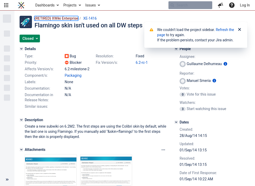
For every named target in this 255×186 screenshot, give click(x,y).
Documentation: (37, 88)
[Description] (21, 120)
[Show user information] (225, 64)
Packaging (73, 75)
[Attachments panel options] (163, 150)
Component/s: (36, 75)
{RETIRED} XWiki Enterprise (56, 18)
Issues (90, 5)
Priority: (31, 62)
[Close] (239, 29)
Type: (29, 56)
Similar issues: (36, 106)
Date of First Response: (198, 173)
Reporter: (187, 73)
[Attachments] (21, 149)
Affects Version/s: (39, 69)
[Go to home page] (21, 5)
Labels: (30, 82)
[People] (176, 49)
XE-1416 (90, 18)
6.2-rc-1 (142, 62)
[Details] (21, 49)
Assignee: (187, 57)
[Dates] (176, 122)
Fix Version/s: (107, 62)
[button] (6, 5)
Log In (245, 5)
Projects (69, 5)
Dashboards (45, 5)
